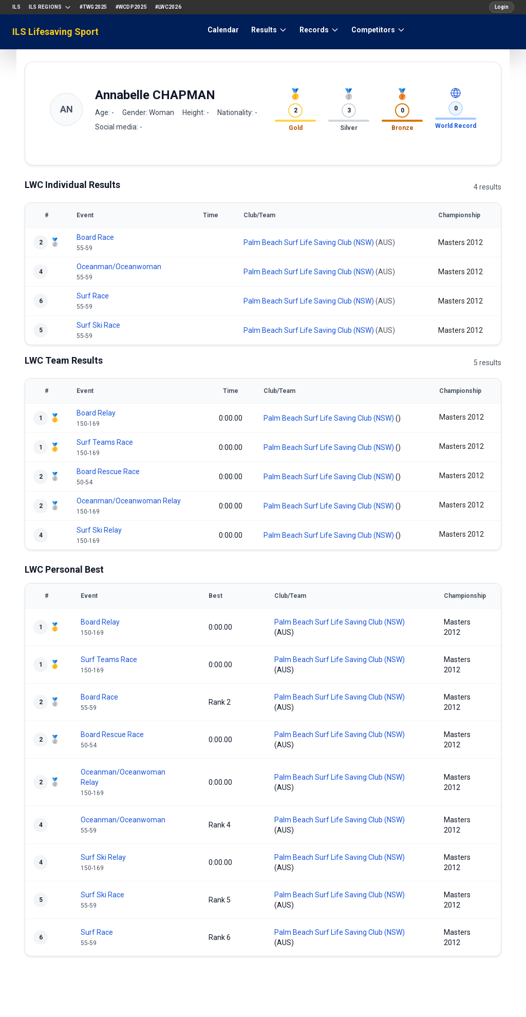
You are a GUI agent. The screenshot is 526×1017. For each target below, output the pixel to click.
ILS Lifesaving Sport (55, 31)
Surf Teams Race (105, 442)
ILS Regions (50, 7)
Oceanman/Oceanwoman (119, 266)
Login (502, 7)
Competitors (378, 30)
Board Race (95, 237)
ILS (16, 7)
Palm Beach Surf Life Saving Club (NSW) (308, 242)
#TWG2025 (93, 7)
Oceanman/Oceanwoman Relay (129, 501)
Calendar (223, 30)
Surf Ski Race (98, 325)
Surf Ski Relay (99, 530)
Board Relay (96, 413)
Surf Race (93, 296)
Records (319, 30)
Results (269, 30)
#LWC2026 (168, 7)
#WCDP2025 (131, 7)
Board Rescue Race (108, 471)
